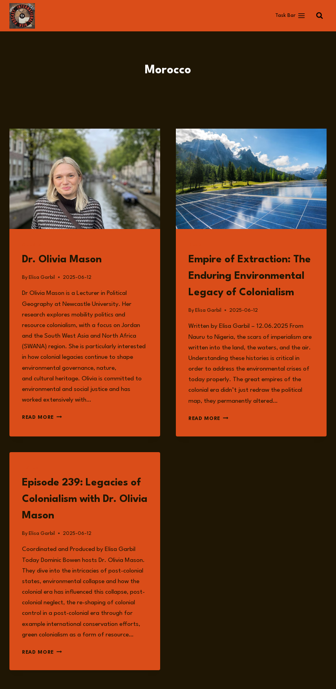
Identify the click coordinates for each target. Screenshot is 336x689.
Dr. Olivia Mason (62, 260)
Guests (31, 245)
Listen (30, 468)
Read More (42, 417)
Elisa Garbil (42, 277)
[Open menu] (290, 15)
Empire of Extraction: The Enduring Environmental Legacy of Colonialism (249, 276)
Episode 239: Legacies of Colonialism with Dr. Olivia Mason (85, 499)
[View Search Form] (319, 16)
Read (194, 245)
